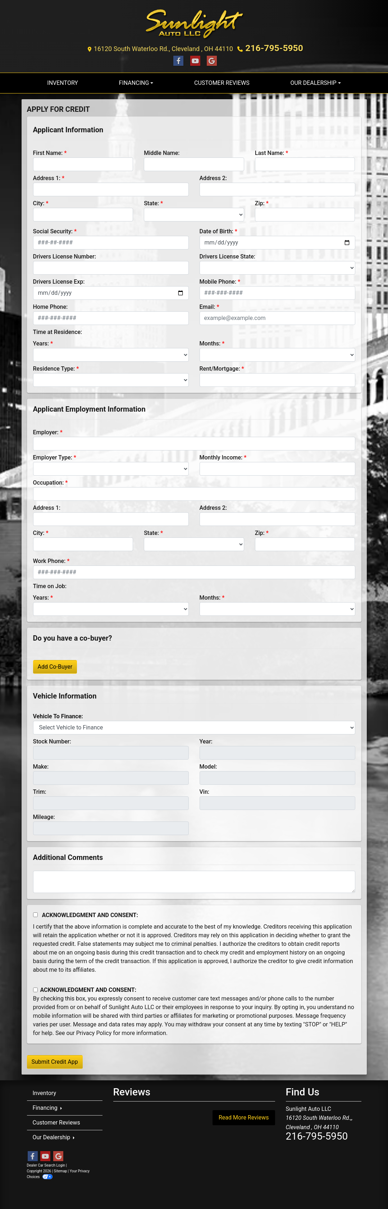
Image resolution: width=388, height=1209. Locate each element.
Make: (41, 764)
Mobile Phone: (218, 279)
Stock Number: (52, 739)
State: (151, 200)
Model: (208, 764)
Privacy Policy (94, 1030)
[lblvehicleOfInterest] (194, 725)
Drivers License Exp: (59, 279)
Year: (206, 739)
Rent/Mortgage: (220, 366)
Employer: (46, 429)
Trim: (39, 789)
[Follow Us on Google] (211, 58)
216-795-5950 (274, 47)
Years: (41, 341)
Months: (210, 341)
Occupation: (48, 480)
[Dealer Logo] (194, 23)
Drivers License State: (228, 254)
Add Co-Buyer (55, 664)
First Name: (48, 150)
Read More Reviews (244, 1115)
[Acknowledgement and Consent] (35, 912)
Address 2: (213, 175)
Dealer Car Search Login (46, 1163)
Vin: (205, 789)
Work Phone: (49, 558)
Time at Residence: (57, 329)
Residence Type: (54, 366)
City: (39, 200)
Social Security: (53, 228)
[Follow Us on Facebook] (177, 58)
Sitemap (60, 1169)
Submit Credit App (55, 1059)
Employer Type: (52, 455)
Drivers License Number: (64, 254)
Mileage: (44, 814)
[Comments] (194, 879)
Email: (207, 304)
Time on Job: (50, 583)
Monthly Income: (221, 455)
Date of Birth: (216, 228)
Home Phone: (50, 304)
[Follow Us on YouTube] (194, 58)
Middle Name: (161, 150)
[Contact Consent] (35, 987)
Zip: (260, 200)
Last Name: (269, 150)
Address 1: (46, 175)
